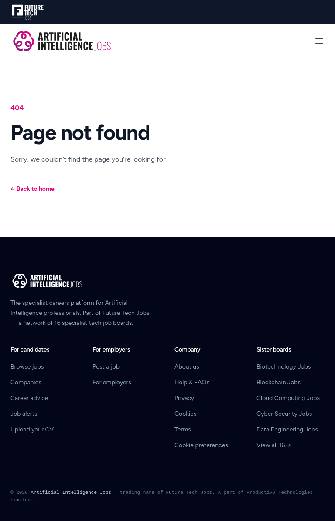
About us (186, 366)
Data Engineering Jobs (287, 429)
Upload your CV (32, 429)
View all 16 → (273, 445)
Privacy (184, 398)
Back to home (32, 189)
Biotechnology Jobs (283, 366)
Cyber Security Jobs (284, 413)
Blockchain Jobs (278, 382)
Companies (25, 382)
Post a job (106, 366)
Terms (182, 429)
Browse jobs (27, 366)
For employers (111, 382)
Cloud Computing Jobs (288, 398)
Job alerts (23, 413)
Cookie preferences (201, 445)
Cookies (185, 413)
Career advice (29, 398)
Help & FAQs (191, 382)
